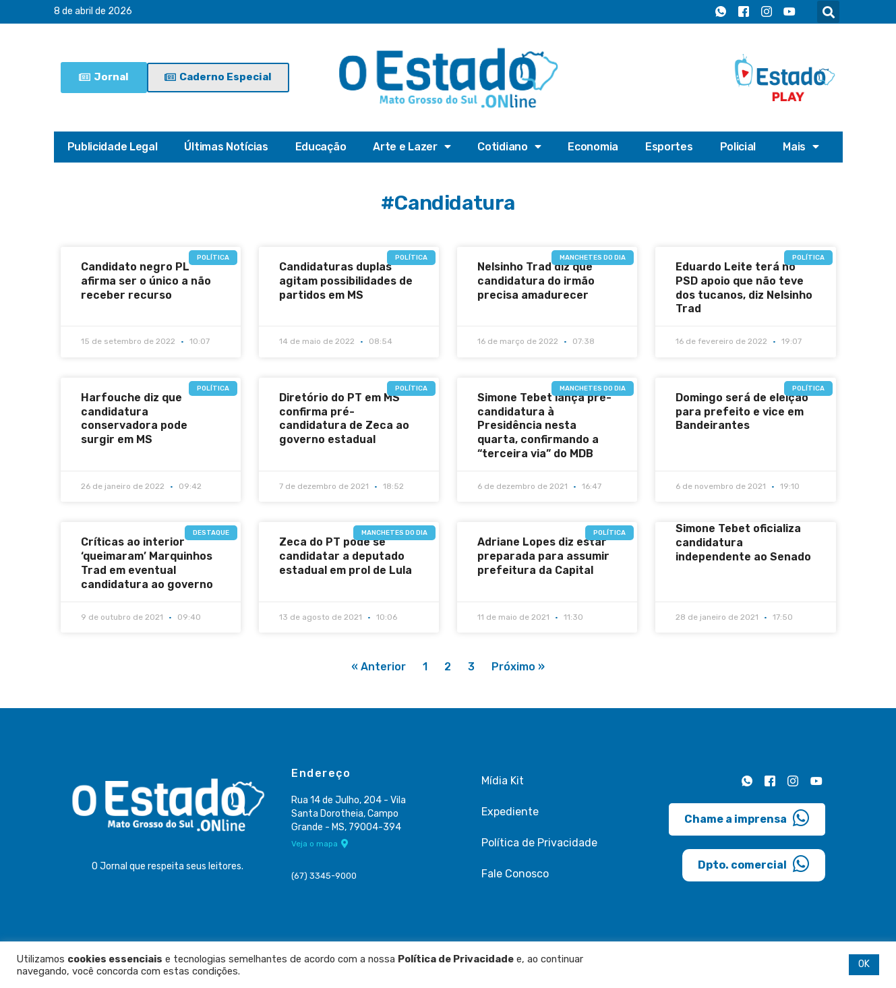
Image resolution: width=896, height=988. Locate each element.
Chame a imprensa (747, 818)
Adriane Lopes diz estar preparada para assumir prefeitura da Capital (543, 556)
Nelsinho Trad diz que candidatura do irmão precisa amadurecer (536, 280)
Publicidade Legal (112, 146)
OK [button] (864, 964)
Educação (321, 146)
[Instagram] (766, 12)
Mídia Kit (502, 780)
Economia (593, 146)
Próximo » (518, 667)
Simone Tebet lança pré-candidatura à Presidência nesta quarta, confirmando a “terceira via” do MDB (544, 425)
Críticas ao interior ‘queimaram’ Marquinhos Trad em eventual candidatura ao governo (147, 562)
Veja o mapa (320, 844)
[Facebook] (744, 12)
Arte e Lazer (411, 147)
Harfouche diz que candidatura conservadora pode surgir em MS (134, 418)
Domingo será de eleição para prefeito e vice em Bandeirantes (742, 411)
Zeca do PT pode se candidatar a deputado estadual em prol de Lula (345, 556)
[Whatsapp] (721, 12)
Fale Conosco (515, 873)
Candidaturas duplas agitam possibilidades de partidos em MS (346, 280)
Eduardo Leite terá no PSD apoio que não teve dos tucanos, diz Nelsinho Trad (744, 287)
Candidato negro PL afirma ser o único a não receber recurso (146, 280)
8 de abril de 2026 (93, 12)
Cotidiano (509, 147)
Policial (738, 146)
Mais (801, 147)
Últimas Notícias (226, 146)
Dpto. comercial (754, 863)
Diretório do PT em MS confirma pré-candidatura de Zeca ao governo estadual (344, 418)
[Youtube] (789, 12)
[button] (828, 12)
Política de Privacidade (539, 842)
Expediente (510, 811)
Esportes (669, 146)
